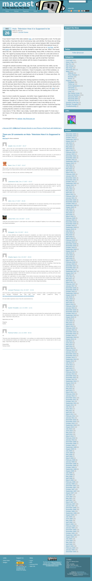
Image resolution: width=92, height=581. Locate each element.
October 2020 (70, 203)
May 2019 (69, 234)
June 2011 (69, 409)
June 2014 (69, 343)
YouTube (50, 47)
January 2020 (70, 220)
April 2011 (69, 412)
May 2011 (69, 410)
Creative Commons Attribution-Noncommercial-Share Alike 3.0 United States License (52, 564)
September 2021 (71, 183)
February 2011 (70, 416)
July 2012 (69, 385)
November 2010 (71, 421)
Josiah (10, 146)
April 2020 (69, 214)
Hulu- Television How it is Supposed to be (31, 29)
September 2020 (71, 205)
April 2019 (69, 236)
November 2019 (71, 224)
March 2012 (70, 392)
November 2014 (71, 333)
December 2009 (71, 441)
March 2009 (70, 458)
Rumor (70, 78)
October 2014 (70, 335)
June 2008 (69, 474)
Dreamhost (80, 575)
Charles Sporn (12, 257)
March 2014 (70, 348)
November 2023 (71, 136)
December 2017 (71, 266)
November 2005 (71, 531)
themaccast (73, 567)
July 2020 (69, 209)
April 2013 (69, 368)
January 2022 (70, 176)
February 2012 (70, 394)
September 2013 (71, 359)
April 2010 (69, 434)
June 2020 (69, 211)
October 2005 (70, 533)
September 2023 (71, 139)
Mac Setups (70, 66)
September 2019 (71, 227)
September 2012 (71, 381)
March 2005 (70, 546)
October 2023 (70, 137)
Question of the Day (72, 102)
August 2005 (70, 537)
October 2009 (70, 445)
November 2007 (71, 487)
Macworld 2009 (73, 99)
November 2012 (71, 377)
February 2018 (70, 262)
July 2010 (69, 429)
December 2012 (71, 376)
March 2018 (70, 260)
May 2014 (69, 344)
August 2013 (70, 361)
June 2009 (69, 452)
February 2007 (70, 504)
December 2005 (71, 529)
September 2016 (71, 293)
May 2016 (69, 300)
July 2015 (69, 319)
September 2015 (71, 315)
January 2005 (70, 550)
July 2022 (69, 165)
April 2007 (69, 500)
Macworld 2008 (73, 97)
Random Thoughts (72, 104)
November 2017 (71, 267)
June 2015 (69, 321)
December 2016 (71, 288)
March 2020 (70, 216)
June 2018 (69, 255)
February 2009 (70, 460)
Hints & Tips (70, 62)
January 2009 (70, 462)
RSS (31, 562)
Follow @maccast (78, 53)
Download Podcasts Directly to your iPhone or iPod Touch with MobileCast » (38, 128)
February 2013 (70, 372)
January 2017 (70, 286)
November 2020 (71, 202)
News (68, 71)
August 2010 (70, 427)
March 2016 (70, 304)
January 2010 (70, 440)
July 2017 (69, 275)
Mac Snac (69, 68)
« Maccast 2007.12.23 (9, 128)
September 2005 (71, 535)
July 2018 (69, 253)
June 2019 (69, 233)
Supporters (26, 11)
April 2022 (69, 170)
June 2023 (69, 145)
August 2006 (70, 515)
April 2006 (69, 522)
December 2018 (71, 244)
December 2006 (71, 507)
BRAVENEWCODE (82, 573)
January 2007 (70, 506)
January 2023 (70, 154)
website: (20, 118)
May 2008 (69, 476)
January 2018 (70, 264)
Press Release (72, 75)
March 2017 (70, 282)
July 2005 (69, 539)
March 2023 (70, 150)
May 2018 (69, 256)
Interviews (71, 88)
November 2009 (71, 443)
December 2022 (71, 156)
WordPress (85, 574)
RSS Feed (5, 138)
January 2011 (70, 418)
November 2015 (71, 311)
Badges (5, 562)
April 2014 (69, 346)
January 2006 (70, 528)
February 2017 (70, 284)
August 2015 (70, 317)
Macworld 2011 (71, 69)
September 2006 (71, 513)
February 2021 (70, 196)
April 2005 (69, 544)
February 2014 (70, 350)
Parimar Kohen (13, 333)
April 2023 (69, 148)
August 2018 (70, 251)
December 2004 (71, 551)
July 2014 (69, 341)
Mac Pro (68, 64)
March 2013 (70, 370)
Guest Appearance (74, 86)
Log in (31, 560)
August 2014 (70, 339)
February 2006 (70, 526)
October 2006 (70, 511)
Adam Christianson (55, 562)
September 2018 (71, 249)
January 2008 (70, 484)
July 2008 (69, 473)
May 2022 (69, 169)
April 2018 (69, 258)
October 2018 (70, 247)
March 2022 (70, 172)
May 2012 (69, 388)
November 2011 (71, 399)
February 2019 (70, 240)
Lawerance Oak (13, 181)
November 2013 (71, 355)
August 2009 (70, 449)
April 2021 (69, 192)
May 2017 (69, 278)
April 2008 (69, 478)
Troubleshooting (71, 106)
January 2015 (70, 330)
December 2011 (71, 398)
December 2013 (71, 354)
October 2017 (70, 269)
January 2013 (70, 374)
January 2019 (70, 242)
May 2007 (69, 498)
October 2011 (70, 401)
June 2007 (69, 496)
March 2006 (70, 524)
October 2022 (70, 159)
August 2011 (70, 405)
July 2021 (69, 187)
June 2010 (69, 431)
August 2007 (70, 493)
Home (7, 11)
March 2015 (70, 326)
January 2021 (70, 198)
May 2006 (69, 520)
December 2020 (71, 200)
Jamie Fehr (11, 219)
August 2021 (70, 185)
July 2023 (69, 143)
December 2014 (71, 332)
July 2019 (69, 231)
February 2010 (70, 438)
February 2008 (70, 482)
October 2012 (70, 379)
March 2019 (70, 238)
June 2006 (69, 518)
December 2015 (71, 310)
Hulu (30, 39)
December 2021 (71, 178)
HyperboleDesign (80, 571)
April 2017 (69, 280)
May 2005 (69, 542)
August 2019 (70, 229)
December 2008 (71, 463)
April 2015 (69, 324)
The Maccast (46, 562)
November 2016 (71, 289)
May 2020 (69, 213)
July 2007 (69, 495)
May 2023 (69, 147)
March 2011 (70, 414)
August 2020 (70, 207)
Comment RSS (34, 564)
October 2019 (70, 225)
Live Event (71, 89)
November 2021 (71, 180)
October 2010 (70, 423)
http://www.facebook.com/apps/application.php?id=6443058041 (18, 296)
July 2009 (69, 451)
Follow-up (71, 84)
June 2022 (69, 167)
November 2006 (71, 509)
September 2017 (71, 271)
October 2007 (70, 489)
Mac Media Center (74, 93)
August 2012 (70, 383)
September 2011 (71, 403)
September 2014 (71, 337)
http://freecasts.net (29, 118)
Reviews (70, 77)
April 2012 (69, 390)
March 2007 (70, 502)
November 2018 (71, 245)
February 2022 (70, 174)
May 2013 (69, 366)
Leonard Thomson (14, 290)
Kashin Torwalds (13, 308)
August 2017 (70, 273)
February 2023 (70, 152)
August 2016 (70, 295)
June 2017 (69, 277)
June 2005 (69, 540)
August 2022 (70, 163)
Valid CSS (32, 566)
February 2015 (70, 328)
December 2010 (71, 420)
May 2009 (69, 454)
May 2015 (69, 322)
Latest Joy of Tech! (71, 124)
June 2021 (69, 189)
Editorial (70, 73)
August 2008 (70, 471)
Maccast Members (74, 95)
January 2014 (70, 352)
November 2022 (71, 158)
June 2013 (69, 365)
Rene (9, 165)
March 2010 (70, 436)
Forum (35, 11)
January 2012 (70, 396)
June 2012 (69, 387)
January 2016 (70, 308)
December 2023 (71, 134)
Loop (69, 91)
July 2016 (69, 297)
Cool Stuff (69, 60)
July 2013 (69, 363)
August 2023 (70, 141)
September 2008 (71, 469)
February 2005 (70, 548)
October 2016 (70, 291)
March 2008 (70, 480)
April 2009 (69, 456)
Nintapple (11, 232)
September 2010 (71, 425)
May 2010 (69, 432)
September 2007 (71, 491)
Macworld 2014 (73, 100)
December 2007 (71, 485)
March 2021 (70, 194)
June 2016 (69, 299)
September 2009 (71, 447)
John (9, 201)
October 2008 (70, 467)
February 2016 (70, 306)
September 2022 (71, 161)
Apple (7, 49)
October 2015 (70, 313)
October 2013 (70, 357)
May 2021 (69, 191)
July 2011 (69, 407)
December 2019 (71, 222)
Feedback (71, 82)
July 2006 (69, 517)
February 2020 (70, 218)
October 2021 (70, 181)
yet (53, 88)
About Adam (6, 560)
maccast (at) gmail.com (75, 566)
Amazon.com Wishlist (21, 570)
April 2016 (69, 302)
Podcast (16, 11)
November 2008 (71, 465)
